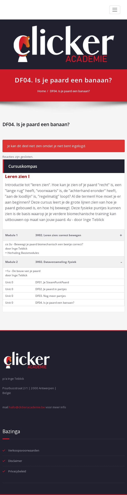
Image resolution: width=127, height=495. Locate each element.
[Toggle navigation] (114, 9)
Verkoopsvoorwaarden (23, 450)
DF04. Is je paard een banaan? (70, 91)
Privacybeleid (17, 471)
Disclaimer (15, 461)
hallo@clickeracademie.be (27, 407)
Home (41, 91)
